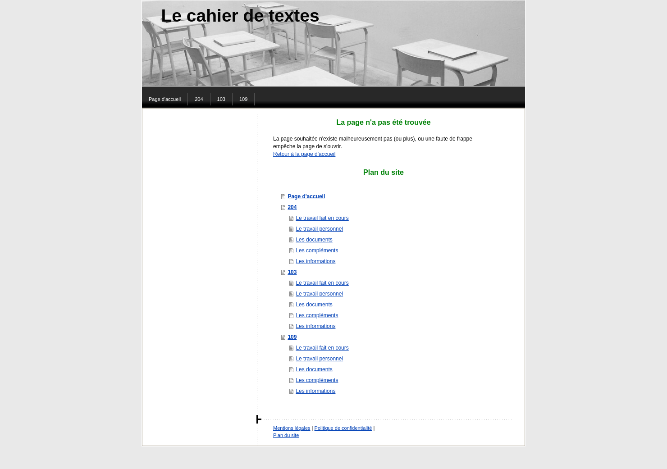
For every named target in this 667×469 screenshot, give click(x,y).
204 (292, 207)
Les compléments (317, 250)
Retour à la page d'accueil (304, 154)
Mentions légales (292, 428)
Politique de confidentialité (343, 428)
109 (292, 337)
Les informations (315, 261)
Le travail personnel (319, 229)
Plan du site (286, 435)
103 (292, 272)
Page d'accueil (306, 196)
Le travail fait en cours (322, 218)
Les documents (314, 240)
